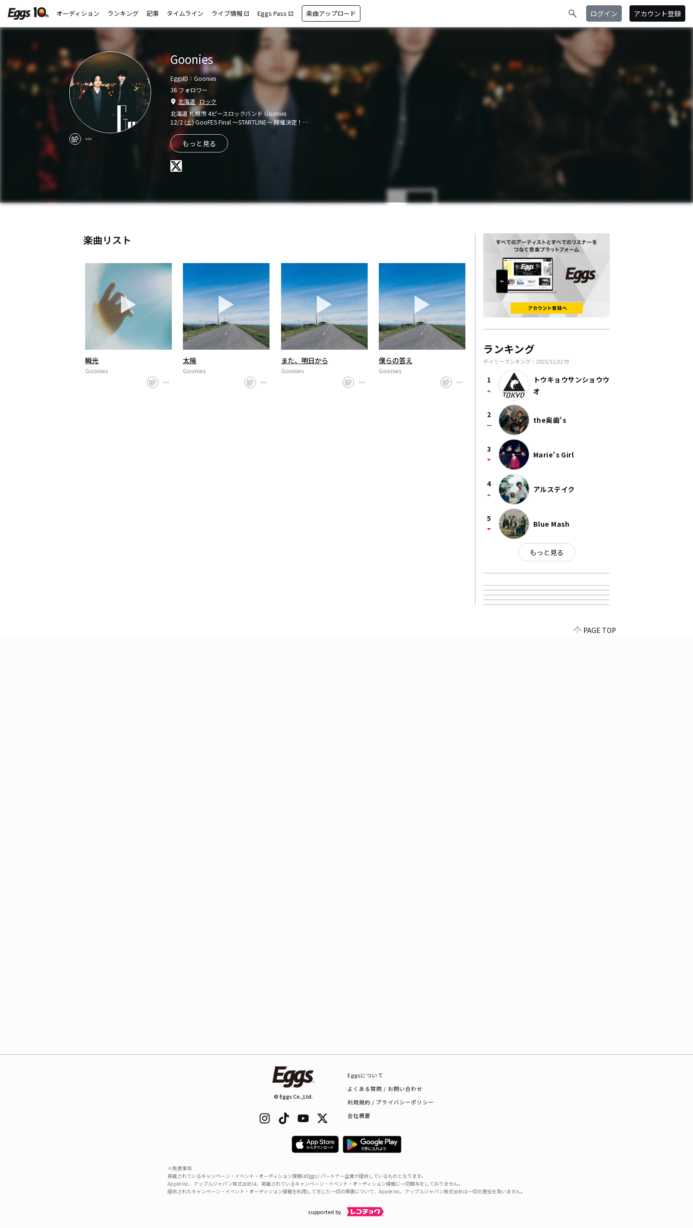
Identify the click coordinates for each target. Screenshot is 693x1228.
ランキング (123, 13)
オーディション (78, 13)
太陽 (189, 360)
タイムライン (185, 13)
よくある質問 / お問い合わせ (385, 1088)
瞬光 (92, 360)
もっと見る (547, 552)
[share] (75, 139)
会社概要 (359, 1115)
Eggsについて (365, 1075)
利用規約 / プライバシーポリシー (391, 1102)
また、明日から (304, 360)
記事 (152, 13)
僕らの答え (395, 360)
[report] (88, 139)
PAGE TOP (595, 1048)
